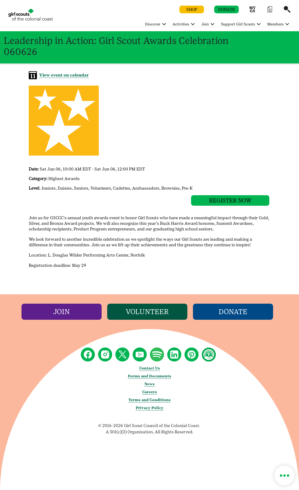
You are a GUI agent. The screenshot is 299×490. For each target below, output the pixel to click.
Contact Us (149, 371)
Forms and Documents (149, 379)
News (149, 387)
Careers (149, 395)
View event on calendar (64, 75)
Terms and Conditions (149, 403)
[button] (252, 11)
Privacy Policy (150, 411)
